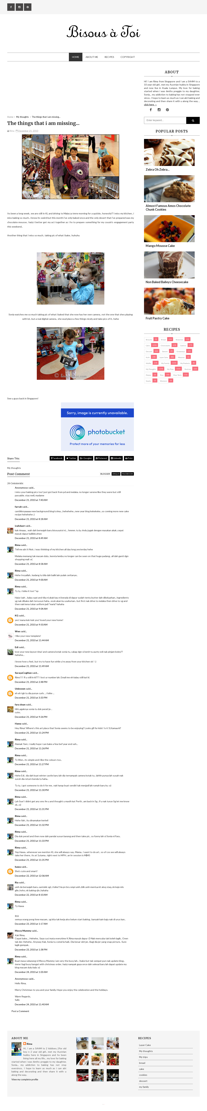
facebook (127, 474)
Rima (17, 545)
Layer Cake (164, 357)
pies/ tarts (177, 375)
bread (163, 340)
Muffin (148, 363)
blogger (105, 474)
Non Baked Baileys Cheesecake (167, 282)
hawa (18, 866)
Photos (148, 375)
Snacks (148, 381)
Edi (16, 647)
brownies (179, 340)
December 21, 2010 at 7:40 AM (31, 499)
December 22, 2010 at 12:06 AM (32, 875)
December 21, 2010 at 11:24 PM (32, 732)
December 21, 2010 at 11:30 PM (32, 790)
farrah (18, 506)
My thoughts (151, 369)
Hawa (18, 723)
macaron (181, 357)
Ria (16, 882)
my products (185, 363)
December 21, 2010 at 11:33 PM (32, 840)
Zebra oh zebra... (158, 169)
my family (165, 363)
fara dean (20, 704)
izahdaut (20, 525)
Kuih (148, 357)
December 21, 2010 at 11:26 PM (32, 748)
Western (163, 381)
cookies (183, 346)
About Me (92, 56)
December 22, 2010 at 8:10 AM (31, 894)
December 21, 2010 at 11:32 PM (32, 824)
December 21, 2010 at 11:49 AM (32, 666)
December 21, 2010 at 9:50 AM (31, 624)
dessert (149, 351)
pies (161, 375)
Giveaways (181, 351)
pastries (188, 369)
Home (75, 56)
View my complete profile (24, 1079)
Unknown (20, 688)
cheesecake (165, 346)
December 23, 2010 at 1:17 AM (31, 923)
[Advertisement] (70, 91)
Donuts (165, 351)
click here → (150, 104)
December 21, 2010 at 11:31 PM (32, 809)
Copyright (128, 56)
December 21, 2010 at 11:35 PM (32, 859)
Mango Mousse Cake (160, 246)
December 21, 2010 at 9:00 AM (31, 579)
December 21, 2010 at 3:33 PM (31, 697)
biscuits (149, 340)
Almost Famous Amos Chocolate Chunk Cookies (168, 207)
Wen (17, 631)
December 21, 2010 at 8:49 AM (31, 538)
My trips (170, 369)
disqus (116, 474)
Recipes (109, 56)
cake (148, 346)
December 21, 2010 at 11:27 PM (32, 764)
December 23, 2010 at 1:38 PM (31, 949)
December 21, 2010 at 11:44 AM (32, 640)
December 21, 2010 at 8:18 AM (31, 519)
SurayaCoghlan (23, 672)
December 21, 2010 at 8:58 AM (31, 563)
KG (16, 615)
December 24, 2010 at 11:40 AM (32, 1004)
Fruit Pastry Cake (157, 318)
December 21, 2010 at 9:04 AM (31, 608)
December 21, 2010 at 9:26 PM (31, 716)
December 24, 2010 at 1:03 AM (31, 972)
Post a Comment (20, 1011)
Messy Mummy (23, 930)
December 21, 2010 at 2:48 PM (31, 681)
